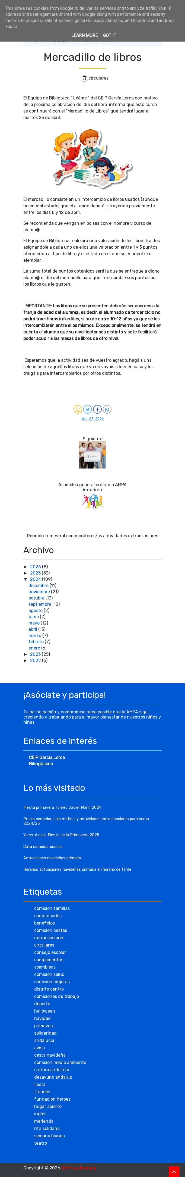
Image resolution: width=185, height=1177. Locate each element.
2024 (36, 579)
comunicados (48, 915)
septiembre (40, 604)
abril (33, 629)
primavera (44, 1025)
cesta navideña (50, 1055)
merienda (43, 1121)
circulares (98, 78)
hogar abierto (48, 1106)
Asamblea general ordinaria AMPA (92, 484)
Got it (109, 35)
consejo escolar (50, 952)
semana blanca (49, 1135)
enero (34, 648)
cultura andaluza (51, 1069)
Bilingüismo (41, 763)
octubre (37, 598)
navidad (42, 1018)
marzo (35, 635)
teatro (40, 1143)
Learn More (84, 35)
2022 (36, 660)
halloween (44, 1011)
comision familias (52, 908)
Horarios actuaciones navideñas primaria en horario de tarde (77, 869)
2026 (36, 566)
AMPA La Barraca (78, 1167)
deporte (42, 1003)
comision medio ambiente (60, 1062)
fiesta (40, 1084)
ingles (40, 1113)
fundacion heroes (52, 1099)
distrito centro (49, 989)
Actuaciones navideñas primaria (52, 858)
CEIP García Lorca (47, 757)
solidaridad (45, 1033)
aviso (39, 1047)
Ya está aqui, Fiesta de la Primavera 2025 (61, 835)
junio (34, 616)
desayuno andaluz (53, 1077)
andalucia (44, 1040)
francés (42, 1091)
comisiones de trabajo (56, 996)
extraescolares (49, 937)
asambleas (45, 967)
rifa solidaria (47, 1128)
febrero (36, 641)
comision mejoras (52, 981)
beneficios (44, 923)
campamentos (48, 959)
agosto (36, 610)
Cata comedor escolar (43, 846)
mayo (34, 623)
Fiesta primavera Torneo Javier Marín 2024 (62, 807)
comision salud (49, 974)
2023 (36, 654)
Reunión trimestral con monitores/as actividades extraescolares (92, 535)
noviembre (39, 591)
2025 (36, 573)
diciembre (39, 585)
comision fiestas (50, 930)
